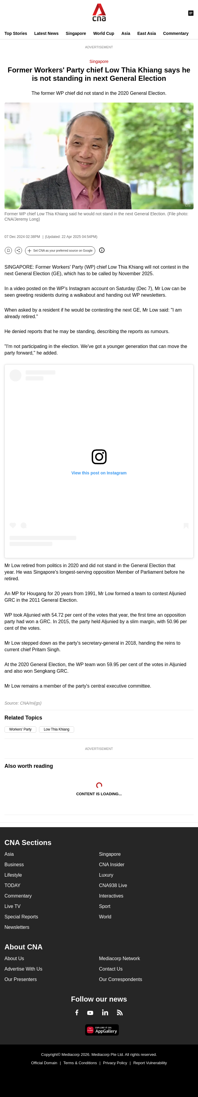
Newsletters (16, 927)
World (105, 916)
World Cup (103, 33)
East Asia (146, 33)
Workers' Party (20, 729)
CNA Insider (111, 864)
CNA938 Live (113, 885)
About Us (14, 958)
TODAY (12, 885)
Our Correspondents (120, 979)
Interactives (111, 895)
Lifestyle (13, 875)
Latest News (46, 33)
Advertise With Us (23, 968)
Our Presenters (20, 979)
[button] (60, 250)
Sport (104, 906)
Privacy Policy (115, 1063)
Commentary (176, 33)
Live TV (12, 906)
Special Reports (21, 916)
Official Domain (44, 1063)
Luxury (106, 875)
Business (14, 864)
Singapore (76, 33)
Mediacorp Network (119, 958)
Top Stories (15, 33)
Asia (125, 33)
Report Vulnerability (150, 1063)
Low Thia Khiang (56, 729)
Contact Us (111, 968)
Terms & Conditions (80, 1063)
